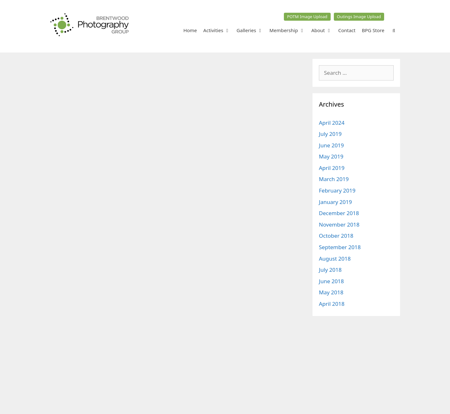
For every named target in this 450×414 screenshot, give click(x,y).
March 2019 (334, 179)
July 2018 (330, 269)
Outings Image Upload (359, 16)
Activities (218, 30)
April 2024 (331, 122)
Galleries (251, 30)
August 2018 (335, 258)
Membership (289, 30)
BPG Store (373, 30)
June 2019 (331, 145)
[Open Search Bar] (394, 30)
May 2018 (331, 292)
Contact (346, 30)
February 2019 (337, 190)
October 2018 (336, 235)
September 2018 (340, 247)
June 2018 (331, 281)
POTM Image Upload (307, 16)
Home (190, 30)
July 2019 (330, 133)
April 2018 (331, 303)
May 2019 (331, 156)
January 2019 (335, 202)
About (323, 30)
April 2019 (331, 168)
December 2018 (339, 213)
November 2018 (339, 224)
